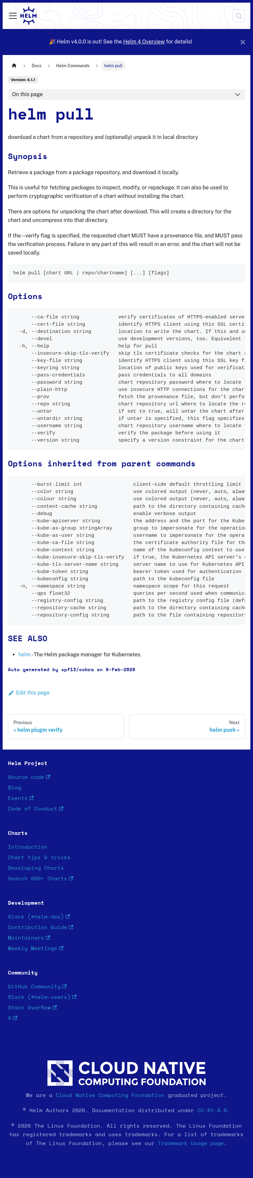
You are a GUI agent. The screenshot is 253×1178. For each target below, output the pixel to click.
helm (24, 654)
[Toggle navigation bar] (13, 16)
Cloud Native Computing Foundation (110, 1095)
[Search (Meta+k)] (239, 16)
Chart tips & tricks (39, 857)
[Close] (242, 42)
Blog (14, 787)
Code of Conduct (35, 809)
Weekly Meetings (35, 948)
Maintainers (29, 938)
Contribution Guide (40, 927)
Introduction (27, 847)
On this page (27, 94)
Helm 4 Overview (144, 42)
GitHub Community (37, 987)
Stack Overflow (32, 1008)
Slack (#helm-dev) (39, 917)
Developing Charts (36, 868)
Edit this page (29, 693)
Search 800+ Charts (40, 879)
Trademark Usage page (191, 1143)
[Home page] (14, 66)
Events (21, 798)
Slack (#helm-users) (42, 997)
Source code (29, 777)
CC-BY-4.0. (213, 1110)
